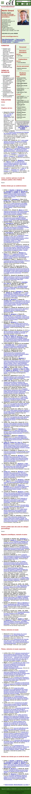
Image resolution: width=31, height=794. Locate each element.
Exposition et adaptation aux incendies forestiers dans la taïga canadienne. (16, 542)
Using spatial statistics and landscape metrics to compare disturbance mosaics (16, 142)
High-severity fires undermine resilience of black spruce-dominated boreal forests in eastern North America (17, 766)
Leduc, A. (6, 155)
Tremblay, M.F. (17, 292)
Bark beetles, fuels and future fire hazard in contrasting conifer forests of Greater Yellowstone (16, 579)
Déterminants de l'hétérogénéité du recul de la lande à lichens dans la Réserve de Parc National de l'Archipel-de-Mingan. (16, 698)
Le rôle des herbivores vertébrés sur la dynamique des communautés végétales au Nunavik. (17, 331)
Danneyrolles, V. (8, 192)
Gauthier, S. (14, 153)
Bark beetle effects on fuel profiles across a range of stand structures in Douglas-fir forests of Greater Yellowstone (16, 399)
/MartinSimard (10, 6)
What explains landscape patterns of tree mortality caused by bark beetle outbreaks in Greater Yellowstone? (17, 412)
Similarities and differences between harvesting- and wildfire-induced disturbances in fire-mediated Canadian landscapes (16, 622)
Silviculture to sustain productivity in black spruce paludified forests (16, 372)
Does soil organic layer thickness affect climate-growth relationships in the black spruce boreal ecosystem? (16, 432)
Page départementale (8, 39)
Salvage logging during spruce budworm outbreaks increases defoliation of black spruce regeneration (15, 346)
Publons (15, 42)
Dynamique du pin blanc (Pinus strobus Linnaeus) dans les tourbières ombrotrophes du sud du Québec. (16, 704)
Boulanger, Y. (24, 538)
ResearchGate (19, 40)
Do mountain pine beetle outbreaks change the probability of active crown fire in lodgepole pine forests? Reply (16, 405)
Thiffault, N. (9, 292)
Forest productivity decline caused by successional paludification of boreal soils (16, 482)
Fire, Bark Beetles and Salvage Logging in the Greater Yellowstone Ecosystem (16, 587)
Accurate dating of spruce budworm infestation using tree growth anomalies (16, 506)
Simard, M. (7, 112)
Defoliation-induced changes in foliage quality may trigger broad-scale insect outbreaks (16, 287)
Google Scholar (6, 42)
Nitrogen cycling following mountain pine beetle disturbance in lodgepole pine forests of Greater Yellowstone (16, 425)
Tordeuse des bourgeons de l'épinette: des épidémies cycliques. (16, 133)
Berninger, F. (15, 199)
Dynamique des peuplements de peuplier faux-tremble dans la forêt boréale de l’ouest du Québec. (17, 741)
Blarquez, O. (22, 252)
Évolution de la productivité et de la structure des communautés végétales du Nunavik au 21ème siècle (16, 548)
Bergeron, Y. (21, 147)
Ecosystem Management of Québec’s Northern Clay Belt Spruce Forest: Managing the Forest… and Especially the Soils (16, 150)
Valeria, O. (13, 336)
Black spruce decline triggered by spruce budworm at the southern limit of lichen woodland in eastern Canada (15, 511)
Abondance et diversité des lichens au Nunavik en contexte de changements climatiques (16, 684)
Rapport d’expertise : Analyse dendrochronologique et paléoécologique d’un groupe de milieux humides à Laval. (16, 569)
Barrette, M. (24, 191)
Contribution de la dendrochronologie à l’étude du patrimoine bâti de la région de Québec (17, 261)
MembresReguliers (18, 784)
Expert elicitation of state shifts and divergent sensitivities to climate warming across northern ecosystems (16, 227)
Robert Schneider (9, 784)
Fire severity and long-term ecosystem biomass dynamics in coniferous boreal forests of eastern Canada (16, 488)
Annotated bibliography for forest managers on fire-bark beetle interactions (17, 613)
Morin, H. (6, 156)
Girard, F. (23, 192)
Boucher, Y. (13, 190)
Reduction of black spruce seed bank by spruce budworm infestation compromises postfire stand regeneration (15, 500)
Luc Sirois (26, 784)
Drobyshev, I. (7, 429)
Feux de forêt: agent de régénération (8, 115)
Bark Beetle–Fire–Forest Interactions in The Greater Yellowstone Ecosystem (15, 635)
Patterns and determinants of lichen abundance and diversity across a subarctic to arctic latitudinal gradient (16, 310)
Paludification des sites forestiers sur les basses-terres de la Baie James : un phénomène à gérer (16, 605)
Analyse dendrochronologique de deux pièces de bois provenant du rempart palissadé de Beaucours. (16, 563)
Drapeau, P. (12, 156)
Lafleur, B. (6, 335)
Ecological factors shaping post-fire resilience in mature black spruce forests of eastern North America (15, 195)
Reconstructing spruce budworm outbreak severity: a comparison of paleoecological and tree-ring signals (16, 219)
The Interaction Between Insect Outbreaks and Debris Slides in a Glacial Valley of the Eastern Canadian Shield (17, 377)
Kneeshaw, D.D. (23, 155)
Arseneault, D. (10, 191)
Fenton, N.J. (7, 200)
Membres (3, 6)
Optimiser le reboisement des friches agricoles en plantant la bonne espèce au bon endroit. (16, 771)
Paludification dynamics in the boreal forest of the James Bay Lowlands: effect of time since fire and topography (17, 466)
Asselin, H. (17, 191)
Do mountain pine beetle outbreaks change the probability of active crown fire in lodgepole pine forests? (16, 418)
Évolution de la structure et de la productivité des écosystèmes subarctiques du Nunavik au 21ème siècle (16, 679)
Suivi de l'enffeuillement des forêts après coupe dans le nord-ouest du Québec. (16, 729)
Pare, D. (8, 148)
